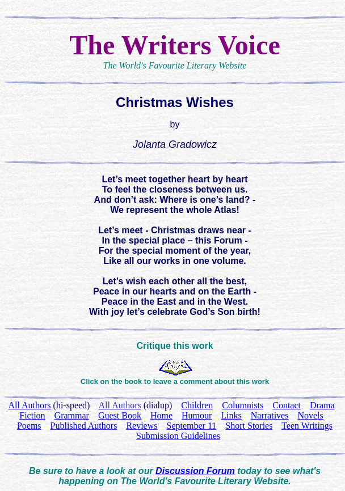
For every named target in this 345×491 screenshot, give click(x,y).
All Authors (120, 405)
